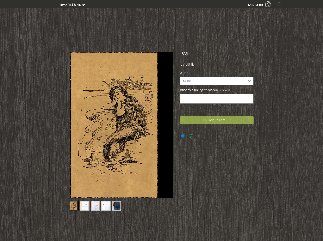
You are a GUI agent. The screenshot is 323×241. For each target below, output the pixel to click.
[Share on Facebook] (182, 135)
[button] (279, 3)
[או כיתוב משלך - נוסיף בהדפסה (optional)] (216, 99)
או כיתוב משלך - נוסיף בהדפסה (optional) (205, 90)
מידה (184, 73)
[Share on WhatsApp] (190, 135)
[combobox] (217, 81)
